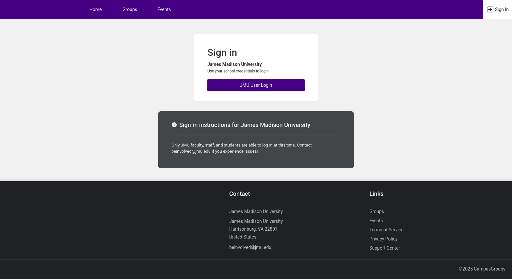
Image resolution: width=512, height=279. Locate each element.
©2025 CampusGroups (482, 268)
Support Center (384, 248)
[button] (497, 9)
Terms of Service (386, 229)
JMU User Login (256, 85)
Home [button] (95, 9)
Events (164, 9)
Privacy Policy (383, 238)
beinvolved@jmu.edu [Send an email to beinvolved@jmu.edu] (250, 247)
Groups (129, 9)
